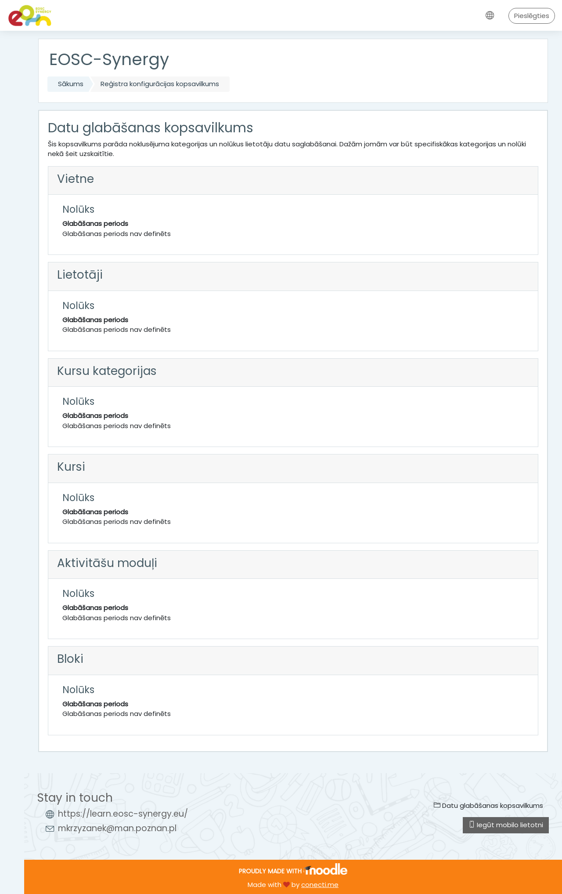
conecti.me (320, 884)
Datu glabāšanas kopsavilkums (488, 805)
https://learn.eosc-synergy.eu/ (123, 814)
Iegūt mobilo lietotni (505, 824)
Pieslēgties (531, 15)
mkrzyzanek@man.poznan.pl (117, 828)
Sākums (70, 83)
